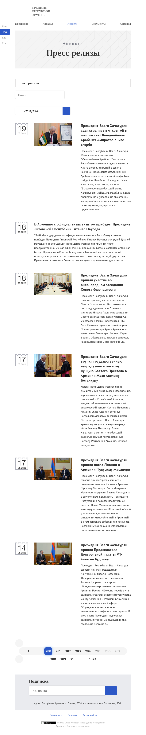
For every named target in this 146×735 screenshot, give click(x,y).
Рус (5, 32)
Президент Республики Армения (41, 11)
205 (98, 651)
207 (117, 651)
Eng (4, 37)
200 (48, 651)
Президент (21, 23)
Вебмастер (55, 715)
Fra (4, 43)
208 (53, 659)
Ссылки (72, 715)
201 (58, 651)
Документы (99, 23)
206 (107, 651)
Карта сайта (90, 715)
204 (88, 651)
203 (78, 651)
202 (68, 651)
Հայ (4, 26)
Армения (125, 23)
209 (63, 659)
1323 (92, 659)
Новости (72, 23)
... (19, 111)
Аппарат (48, 23)
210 (73, 659)
